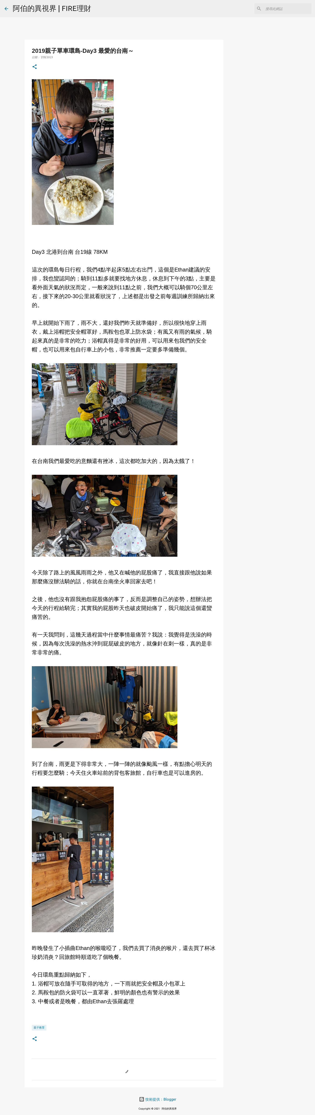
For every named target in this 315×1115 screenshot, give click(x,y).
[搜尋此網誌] (287, 8)
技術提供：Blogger (157, 1099)
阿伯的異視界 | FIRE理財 (52, 8)
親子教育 (39, 1027)
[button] (34, 67)
